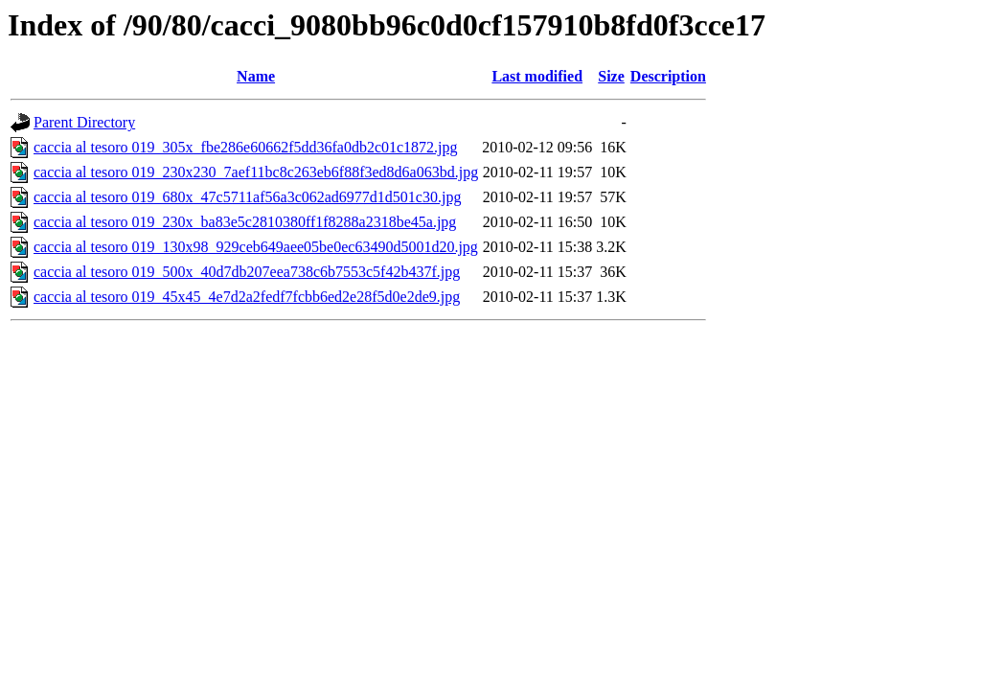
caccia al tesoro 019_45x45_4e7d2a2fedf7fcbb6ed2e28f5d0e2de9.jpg (247, 296)
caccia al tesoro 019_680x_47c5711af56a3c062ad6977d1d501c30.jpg (247, 197)
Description (668, 76)
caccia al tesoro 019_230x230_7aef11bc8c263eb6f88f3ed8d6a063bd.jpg (256, 172)
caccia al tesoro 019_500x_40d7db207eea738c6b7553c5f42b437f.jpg (247, 272)
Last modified (536, 76)
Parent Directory (84, 122)
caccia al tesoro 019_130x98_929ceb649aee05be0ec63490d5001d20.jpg (256, 247)
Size (611, 76)
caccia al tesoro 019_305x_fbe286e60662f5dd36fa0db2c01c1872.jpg (246, 147)
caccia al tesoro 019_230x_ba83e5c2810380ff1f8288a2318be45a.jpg (245, 222)
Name (256, 76)
